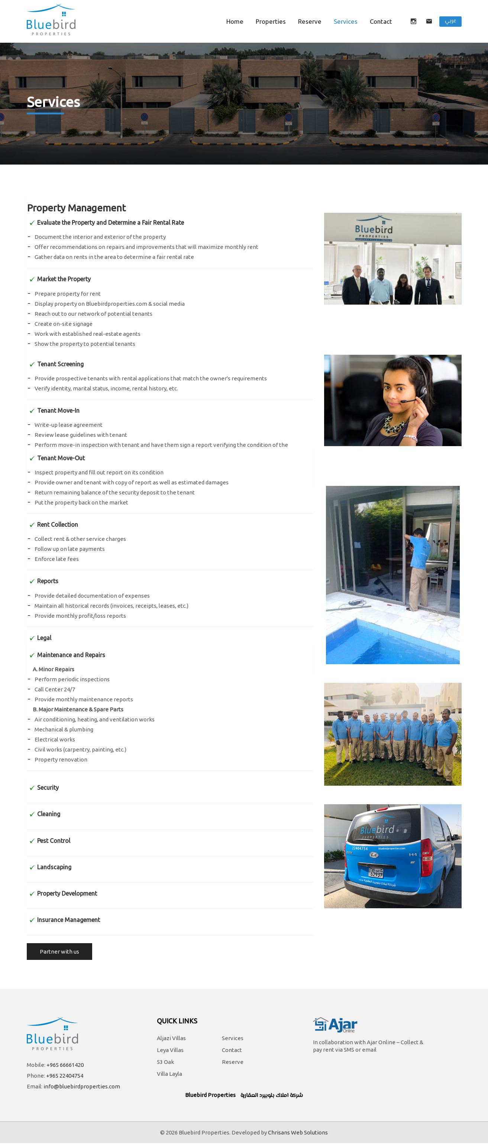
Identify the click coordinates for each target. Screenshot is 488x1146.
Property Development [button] (67, 893)
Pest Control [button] (53, 840)
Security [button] (48, 787)
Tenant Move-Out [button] (61, 458)
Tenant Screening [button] (60, 364)
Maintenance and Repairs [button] (71, 655)
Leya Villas (170, 1053)
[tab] (170, 210)
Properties (271, 21)
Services (346, 21)
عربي (450, 21)
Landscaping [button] (54, 867)
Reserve (309, 21)
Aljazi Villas (171, 1041)
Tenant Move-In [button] (58, 410)
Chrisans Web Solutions (298, 1135)
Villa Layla (169, 1077)
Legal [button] (44, 637)
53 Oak (165, 1065)
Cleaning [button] (48, 814)
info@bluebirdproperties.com (81, 1089)
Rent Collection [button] (57, 524)
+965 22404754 (64, 1078)
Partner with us (59, 954)
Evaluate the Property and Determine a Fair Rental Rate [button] (110, 222)
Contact (232, 1053)
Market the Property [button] (64, 279)
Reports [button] (47, 581)
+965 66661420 (65, 1068)
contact (381, 21)
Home (234, 21)
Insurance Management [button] (68, 919)
